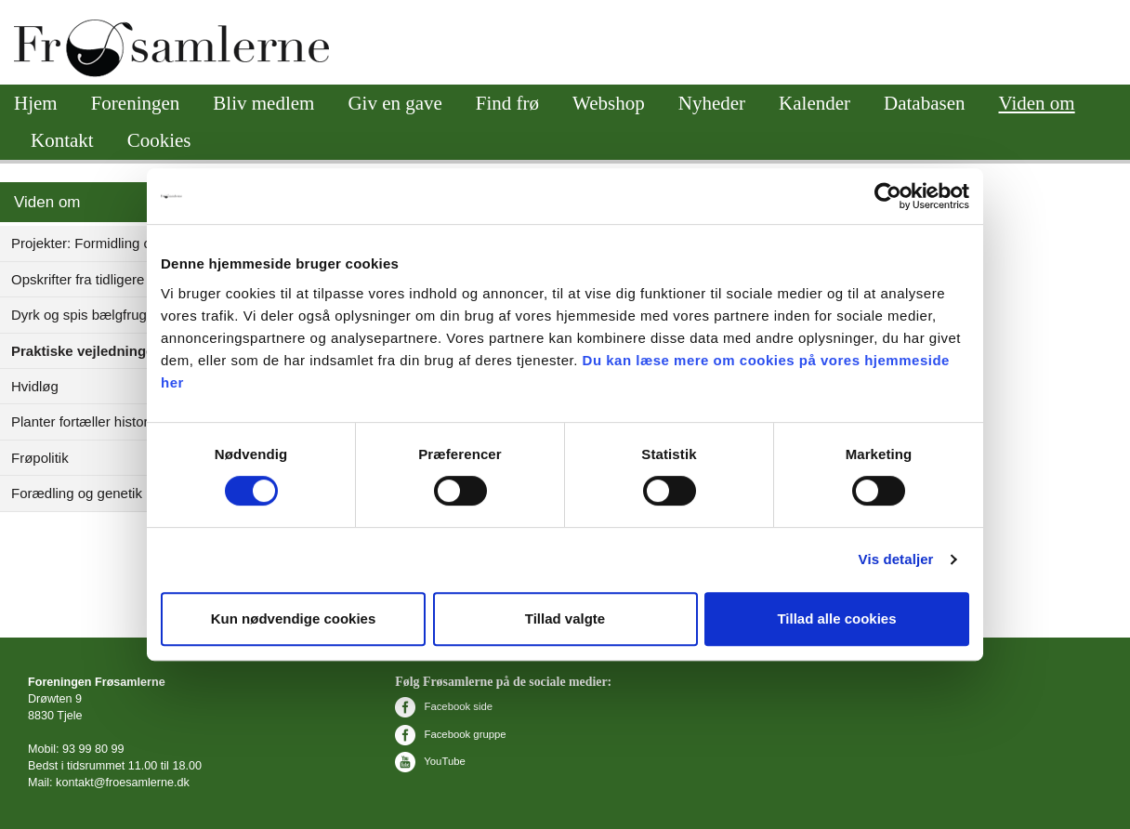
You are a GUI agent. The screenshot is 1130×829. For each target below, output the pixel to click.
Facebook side (444, 706)
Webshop (608, 103)
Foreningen (135, 103)
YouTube (430, 761)
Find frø (507, 103)
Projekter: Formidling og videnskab (118, 243)
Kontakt (62, 140)
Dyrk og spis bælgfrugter (87, 314)
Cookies (159, 140)
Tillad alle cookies (836, 618)
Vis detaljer (896, 559)
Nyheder (711, 103)
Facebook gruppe (450, 734)
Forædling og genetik (76, 493)
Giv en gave (394, 103)
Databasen (924, 103)
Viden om (1037, 103)
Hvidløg (35, 386)
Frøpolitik (40, 458)
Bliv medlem (263, 103)
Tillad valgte (565, 618)
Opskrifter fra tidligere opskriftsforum (123, 279)
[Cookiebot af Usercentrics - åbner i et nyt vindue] (888, 196)
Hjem (36, 103)
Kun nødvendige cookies (293, 618)
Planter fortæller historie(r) (92, 421)
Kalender (814, 103)
